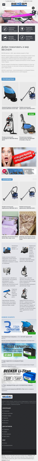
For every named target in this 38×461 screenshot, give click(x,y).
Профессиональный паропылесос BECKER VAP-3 (27, 108)
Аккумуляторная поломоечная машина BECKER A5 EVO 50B (10, 108)
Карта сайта (6, 436)
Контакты (6, 422)
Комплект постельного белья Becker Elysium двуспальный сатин (27, 238)
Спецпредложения (8, 445)
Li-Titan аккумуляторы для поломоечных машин (17, 385)
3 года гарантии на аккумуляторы (12, 361)
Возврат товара (7, 415)
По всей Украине (12, 39)
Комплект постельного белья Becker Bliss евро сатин (10, 237)
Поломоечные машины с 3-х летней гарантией (17, 337)
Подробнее (6, 18)
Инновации (29, 36)
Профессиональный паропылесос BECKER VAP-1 (27, 207)
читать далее (32, 357)
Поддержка (29, 27)
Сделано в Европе (13, 31)
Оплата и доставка (8, 413)
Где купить (6, 420)
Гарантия (6, 418)
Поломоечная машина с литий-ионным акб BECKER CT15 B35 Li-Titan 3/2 (26, 138)
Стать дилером (7, 434)
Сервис (5, 431)
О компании (6, 411)
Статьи (5, 443)
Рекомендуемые (8, 79)
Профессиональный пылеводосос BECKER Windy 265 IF (10, 138)
